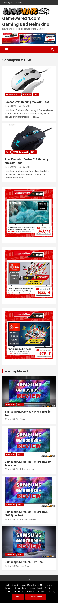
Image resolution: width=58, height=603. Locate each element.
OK (17, 597)
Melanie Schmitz (28, 519)
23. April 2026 (11, 566)
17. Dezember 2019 (14, 106)
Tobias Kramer (27, 469)
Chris (28, 106)
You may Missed (16, 371)
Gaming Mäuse (13, 95)
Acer (8, 152)
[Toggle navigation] (6, 49)
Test (36, 95)
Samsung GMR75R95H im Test (24, 562)
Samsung (10, 404)
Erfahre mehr (36, 597)
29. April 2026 (11, 469)
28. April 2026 (11, 519)
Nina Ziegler (25, 566)
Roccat (27, 95)
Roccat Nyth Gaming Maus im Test (27, 102)
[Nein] (54, 592)
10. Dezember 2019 (14, 167)
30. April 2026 (11, 419)
